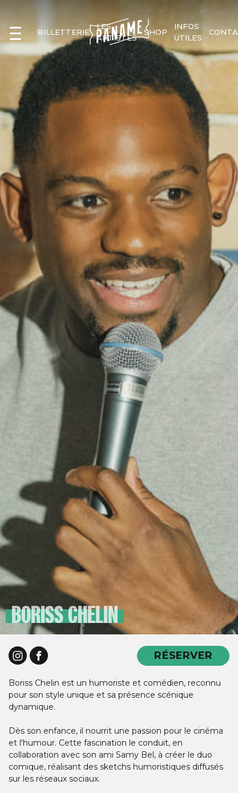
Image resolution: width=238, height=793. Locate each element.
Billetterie (63, 32)
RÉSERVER (183, 655)
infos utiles (188, 32)
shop (155, 32)
